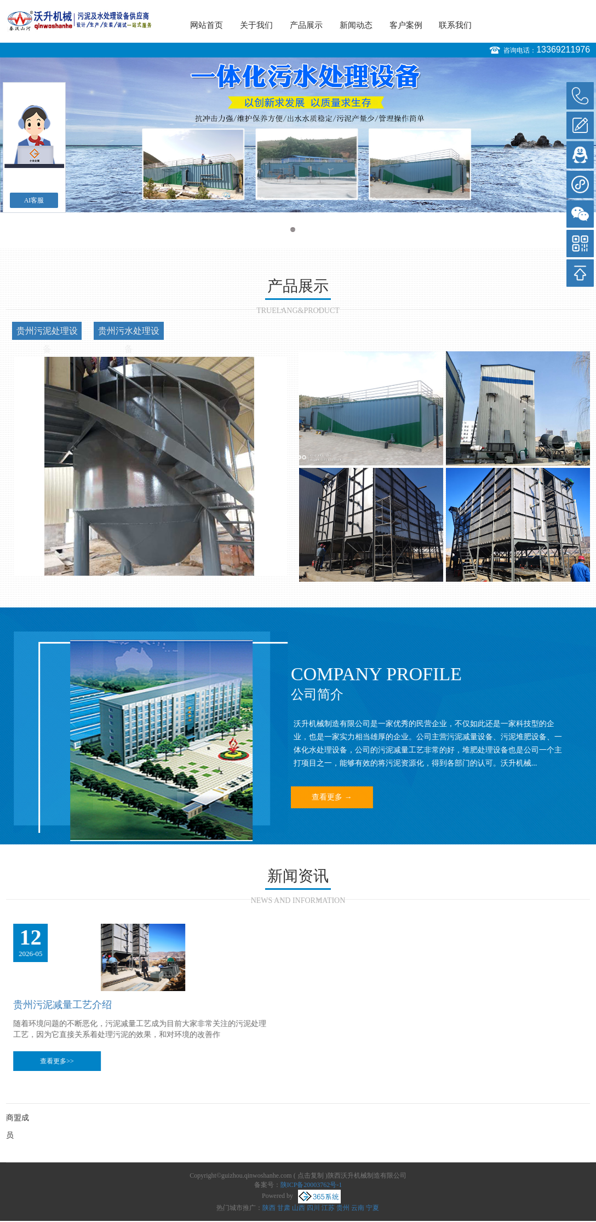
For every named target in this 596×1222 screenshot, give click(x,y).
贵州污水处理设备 (128, 333)
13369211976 (563, 49)
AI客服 (34, 200)
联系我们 (455, 25)
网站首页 (206, 25)
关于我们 (256, 25)
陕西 (269, 1208)
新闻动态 (356, 25)
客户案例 (405, 25)
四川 (313, 1208)
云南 (357, 1208)
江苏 (328, 1208)
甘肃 (283, 1208)
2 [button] (303, 229)
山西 (298, 1208)
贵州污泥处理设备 (47, 333)
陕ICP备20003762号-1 (311, 1185)
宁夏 (372, 1208)
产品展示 (306, 25)
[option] (298, 134)
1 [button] (292, 229)
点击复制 (310, 1175)
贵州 (342, 1208)
